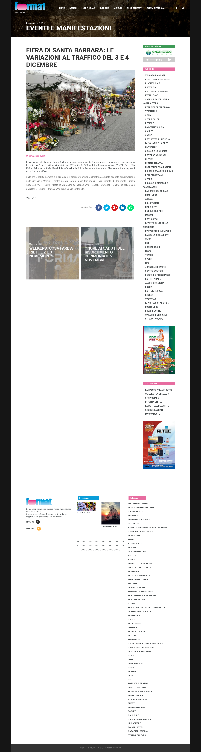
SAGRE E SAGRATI (153, 410)
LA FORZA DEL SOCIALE (155, 191)
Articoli (73, 8)
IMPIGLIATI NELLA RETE (155, 143)
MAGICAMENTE (151, 414)
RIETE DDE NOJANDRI (154, 155)
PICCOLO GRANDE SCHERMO (158, 171)
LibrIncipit (150, 207)
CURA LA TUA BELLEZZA (156, 394)
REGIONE (148, 123)
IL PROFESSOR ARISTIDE (156, 303)
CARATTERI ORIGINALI (155, 315)
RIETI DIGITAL (150, 219)
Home (62, 8)
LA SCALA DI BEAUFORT (155, 235)
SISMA (147, 115)
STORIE (147, 179)
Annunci (117, 8)
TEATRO (148, 255)
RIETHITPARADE (152, 279)
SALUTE (148, 131)
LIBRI (146, 243)
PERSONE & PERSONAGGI (156, 275)
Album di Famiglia (156, 8)
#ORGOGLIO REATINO (154, 267)
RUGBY (147, 287)
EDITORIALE (150, 147)
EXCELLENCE (150, 95)
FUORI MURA (150, 195)
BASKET (148, 295)
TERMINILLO (150, 111)
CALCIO (148, 199)
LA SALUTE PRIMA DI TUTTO (157, 390)
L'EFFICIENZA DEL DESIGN (156, 107)
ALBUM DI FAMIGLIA (153, 283)
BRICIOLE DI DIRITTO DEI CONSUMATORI (147, 607)
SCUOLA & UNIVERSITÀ (155, 151)
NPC (146, 263)
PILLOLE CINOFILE (153, 211)
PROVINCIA (149, 87)
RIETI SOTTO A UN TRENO (156, 139)
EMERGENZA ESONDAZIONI (157, 167)
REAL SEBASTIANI (153, 175)
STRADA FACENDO (153, 319)
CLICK (147, 239)
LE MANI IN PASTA (153, 163)
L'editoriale (89, 8)
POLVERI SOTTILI (152, 311)
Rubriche (104, 8)
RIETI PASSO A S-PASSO (155, 91)
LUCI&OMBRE (150, 307)
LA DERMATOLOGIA (153, 127)
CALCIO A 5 (149, 299)
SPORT (147, 259)
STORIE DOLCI (151, 119)
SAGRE (147, 135)
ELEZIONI (148, 159)
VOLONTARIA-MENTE (154, 75)
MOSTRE (148, 215)
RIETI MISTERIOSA (153, 291)
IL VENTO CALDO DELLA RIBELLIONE (145, 643)
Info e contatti (134, 8)
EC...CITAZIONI (151, 203)
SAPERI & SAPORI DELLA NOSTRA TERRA (147, 527)
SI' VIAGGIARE (151, 398)
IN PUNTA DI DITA (152, 402)
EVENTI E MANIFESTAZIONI (157, 79)
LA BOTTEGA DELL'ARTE (156, 406)
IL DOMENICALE (151, 83)
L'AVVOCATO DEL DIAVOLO (157, 231)
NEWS (147, 251)
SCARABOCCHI (151, 247)
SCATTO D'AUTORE (153, 271)
